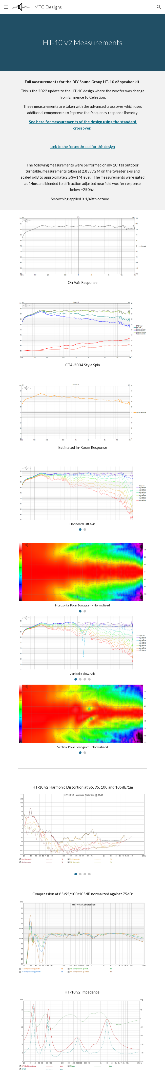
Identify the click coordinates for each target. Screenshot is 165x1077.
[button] (6, 7)
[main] (82, 42)
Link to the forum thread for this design (82, 146)
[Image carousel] (82, 499)
